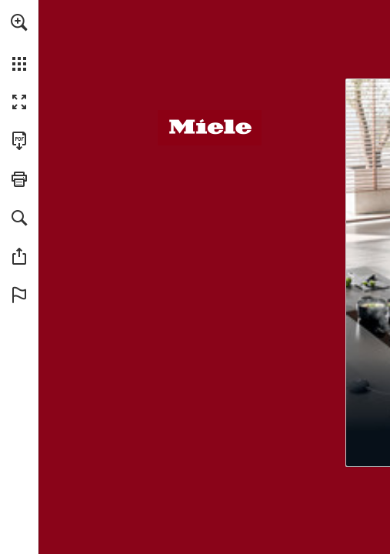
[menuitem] (19, 42)
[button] (19, 22)
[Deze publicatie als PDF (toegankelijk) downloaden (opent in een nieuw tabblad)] (19, 141)
